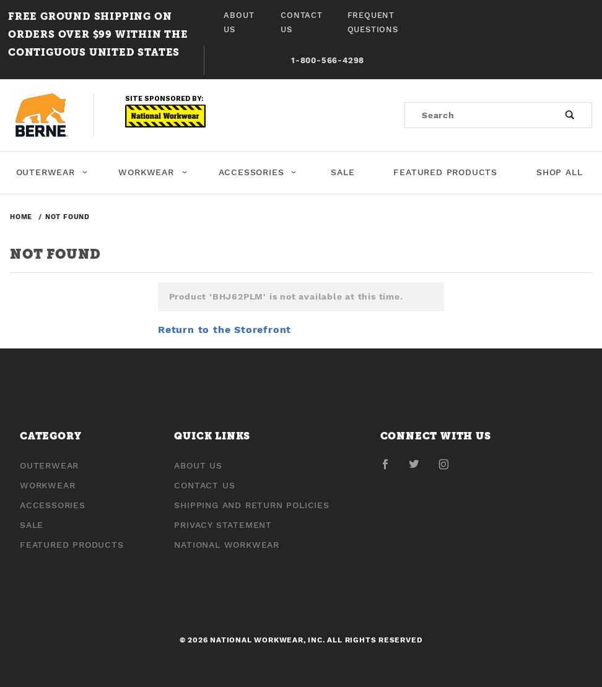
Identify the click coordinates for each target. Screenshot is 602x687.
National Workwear (226, 545)
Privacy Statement (223, 525)
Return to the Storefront (224, 329)
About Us (239, 22)
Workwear (153, 172)
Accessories (258, 172)
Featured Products (445, 172)
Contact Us (302, 22)
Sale (342, 172)
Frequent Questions (372, 22)
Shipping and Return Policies (251, 505)
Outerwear (52, 172)
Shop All (559, 172)
